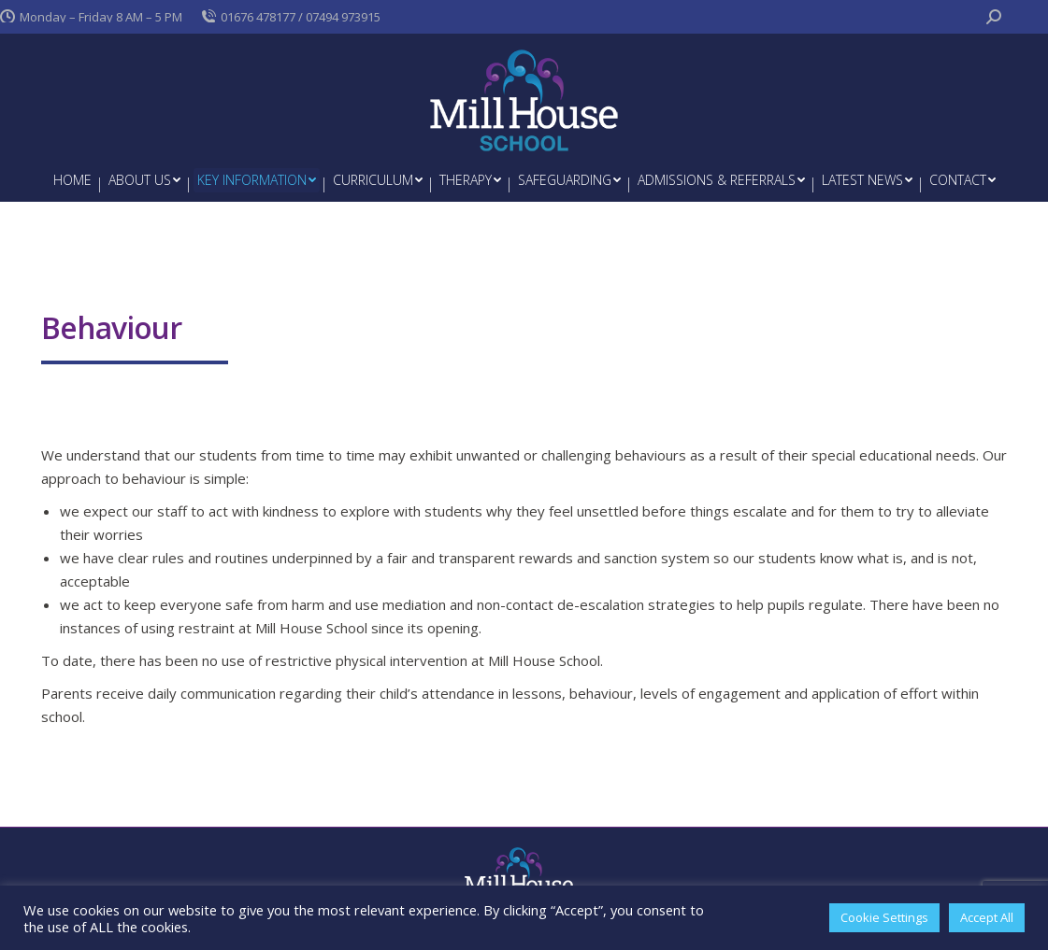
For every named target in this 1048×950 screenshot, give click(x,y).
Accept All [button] (986, 917)
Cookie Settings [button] (884, 917)
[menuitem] (72, 180)
